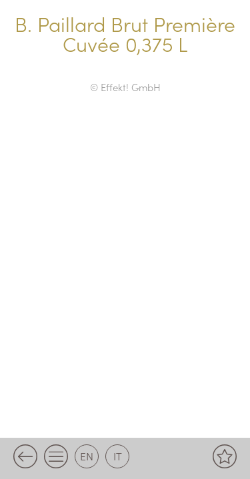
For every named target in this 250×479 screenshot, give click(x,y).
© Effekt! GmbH (125, 87)
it (117, 455)
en (86, 455)
